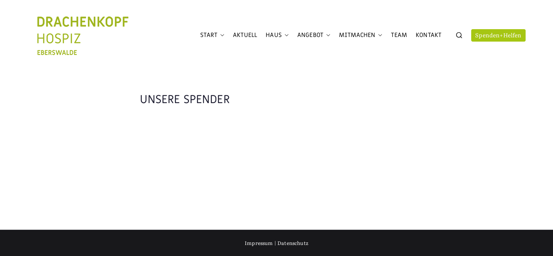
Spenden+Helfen (498, 35)
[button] (220, 35)
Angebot (313, 35)
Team (399, 35)
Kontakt (428, 35)
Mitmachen (360, 35)
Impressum (259, 242)
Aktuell (245, 35)
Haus (277, 35)
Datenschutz (292, 242)
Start (212, 35)
